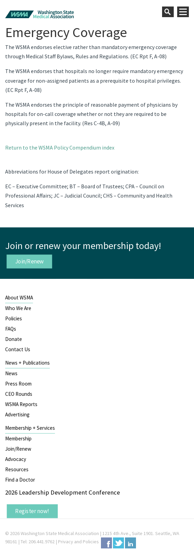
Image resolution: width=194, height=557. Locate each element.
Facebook (106, 542)
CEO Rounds (18, 394)
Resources (16, 469)
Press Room (18, 383)
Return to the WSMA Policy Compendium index (59, 147)
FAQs (10, 328)
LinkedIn (130, 542)
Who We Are (18, 308)
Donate (13, 339)
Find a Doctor (20, 479)
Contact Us (17, 349)
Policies (13, 318)
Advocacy (15, 459)
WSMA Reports (21, 404)
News (11, 373)
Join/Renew (29, 261)
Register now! (32, 511)
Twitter (118, 542)
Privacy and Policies (78, 541)
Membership (18, 438)
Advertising (17, 414)
